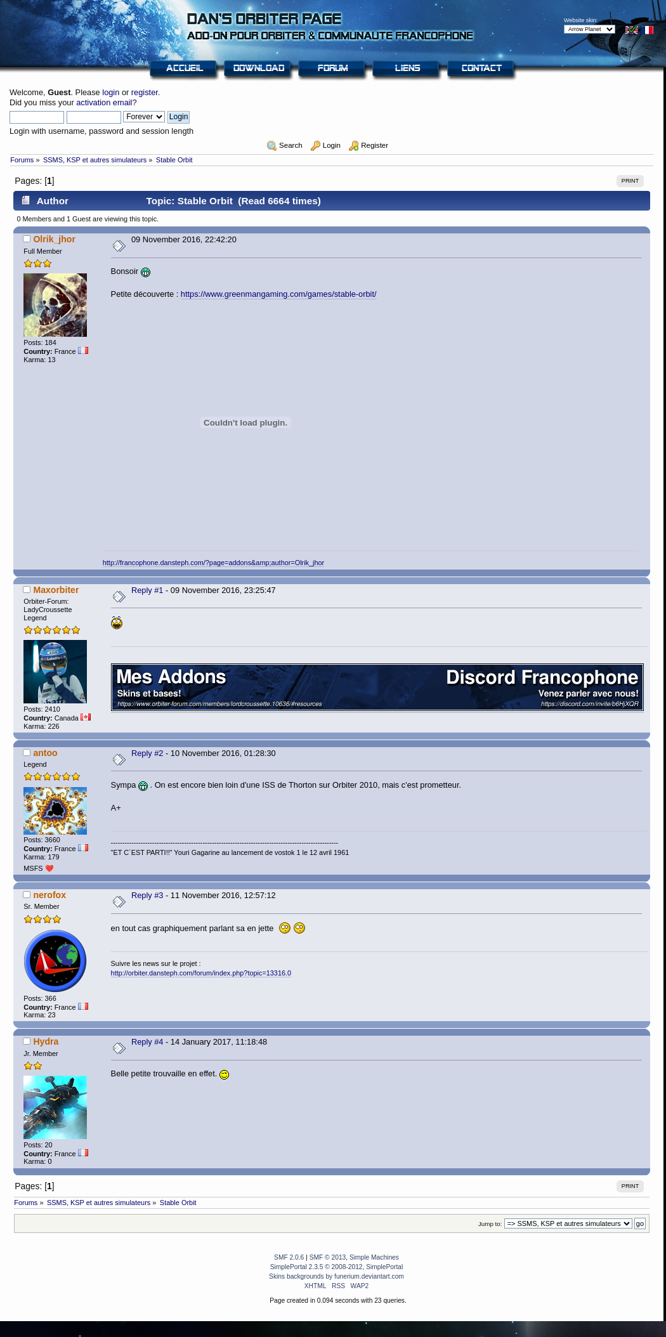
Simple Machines (374, 1257)
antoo (45, 753)
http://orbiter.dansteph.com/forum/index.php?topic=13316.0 (201, 973)
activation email (104, 102)
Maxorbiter (56, 590)
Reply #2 (147, 753)
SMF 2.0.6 (289, 1257)
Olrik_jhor (54, 239)
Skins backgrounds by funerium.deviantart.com (336, 1276)
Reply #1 (147, 590)
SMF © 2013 (328, 1257)
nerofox (49, 895)
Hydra (45, 1041)
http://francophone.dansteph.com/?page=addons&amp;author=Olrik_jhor (213, 562)
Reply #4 (147, 1042)
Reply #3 (147, 895)
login (110, 92)
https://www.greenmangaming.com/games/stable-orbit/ (279, 294)
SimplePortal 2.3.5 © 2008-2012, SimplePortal (336, 1266)
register (144, 92)
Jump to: (490, 1223)
